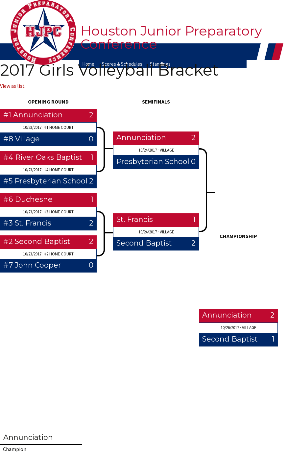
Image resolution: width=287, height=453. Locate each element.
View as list (12, 86)
